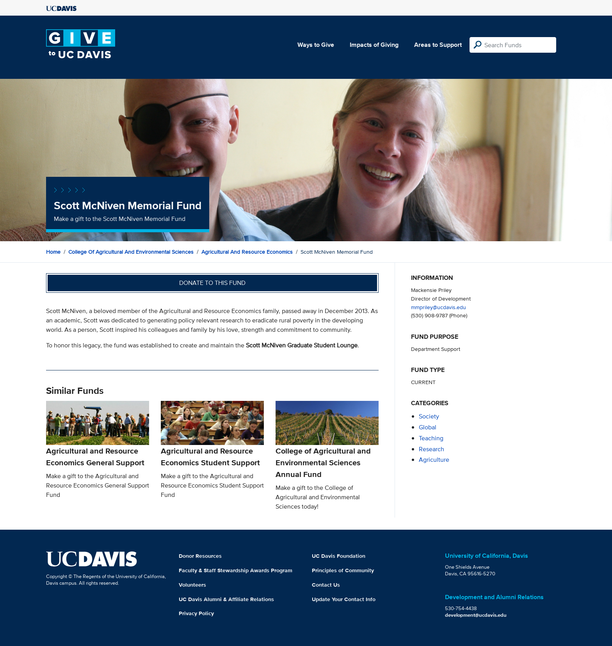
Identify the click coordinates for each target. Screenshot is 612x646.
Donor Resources (200, 556)
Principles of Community (343, 570)
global (427, 427)
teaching (431, 438)
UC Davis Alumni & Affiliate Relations (226, 599)
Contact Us (326, 585)
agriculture (434, 459)
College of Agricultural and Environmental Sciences (131, 252)
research (431, 449)
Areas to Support (438, 44)
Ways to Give (315, 44)
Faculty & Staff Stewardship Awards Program (235, 570)
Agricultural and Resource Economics (247, 252)
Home (53, 252)
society (429, 416)
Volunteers (192, 585)
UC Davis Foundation (338, 556)
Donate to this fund (212, 282)
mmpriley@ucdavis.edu (438, 307)
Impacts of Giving (374, 44)
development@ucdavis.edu (476, 615)
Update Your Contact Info (343, 599)
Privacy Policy (196, 613)
